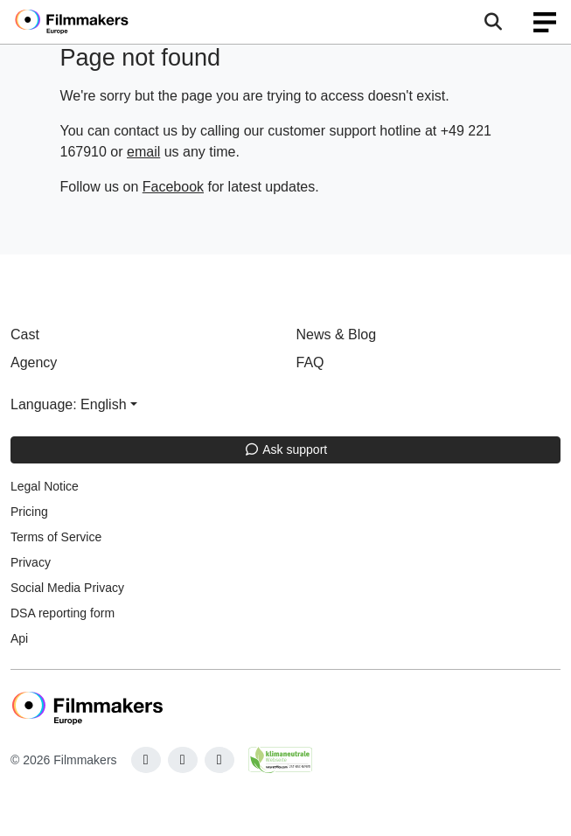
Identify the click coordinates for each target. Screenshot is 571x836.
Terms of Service (55, 537)
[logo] (92, 22)
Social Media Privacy (67, 588)
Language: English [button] (68, 404)
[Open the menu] (493, 22)
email (143, 151)
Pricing (29, 512)
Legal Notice (44, 486)
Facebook (173, 186)
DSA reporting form (62, 613)
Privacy (30, 562)
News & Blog (336, 334)
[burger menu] (545, 22)
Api (19, 638)
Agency (33, 362)
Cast (24, 334)
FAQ (310, 362)
